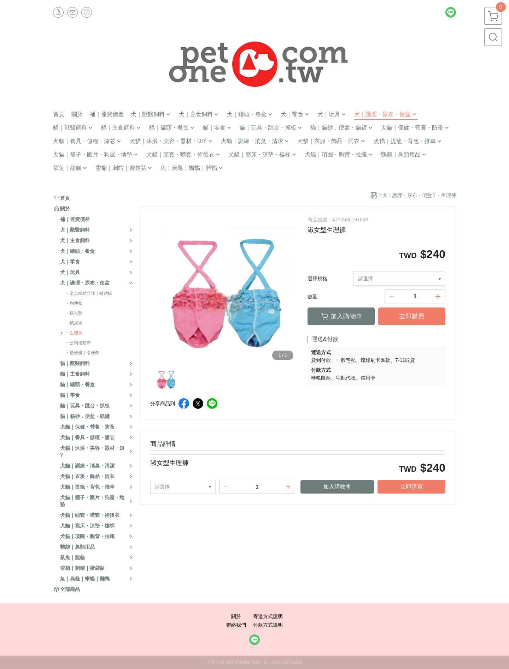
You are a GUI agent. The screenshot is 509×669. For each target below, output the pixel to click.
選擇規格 (317, 278)
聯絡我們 (236, 624)
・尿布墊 (73, 313)
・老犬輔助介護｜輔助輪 (88, 293)
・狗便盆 (73, 303)
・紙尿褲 (73, 323)
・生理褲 (73, 332)
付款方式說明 (268, 624)
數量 (312, 296)
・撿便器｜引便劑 (82, 352)
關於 (236, 616)
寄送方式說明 (268, 616)
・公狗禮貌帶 (78, 342)
